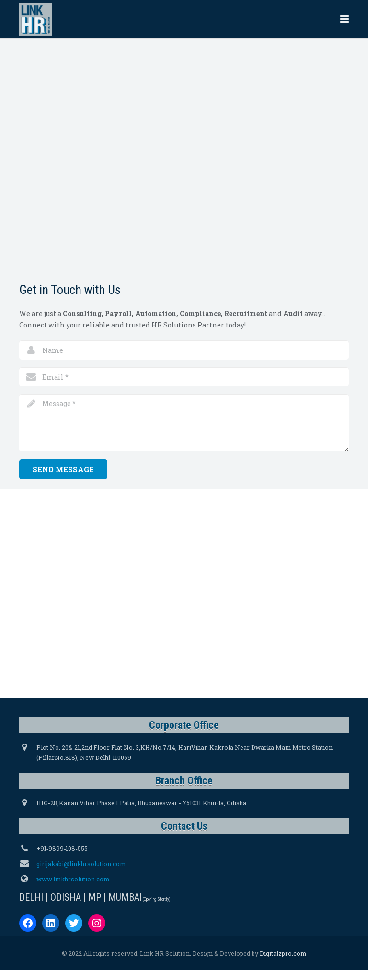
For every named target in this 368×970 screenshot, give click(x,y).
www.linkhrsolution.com (72, 879)
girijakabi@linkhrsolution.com (81, 864)
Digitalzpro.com (283, 953)
